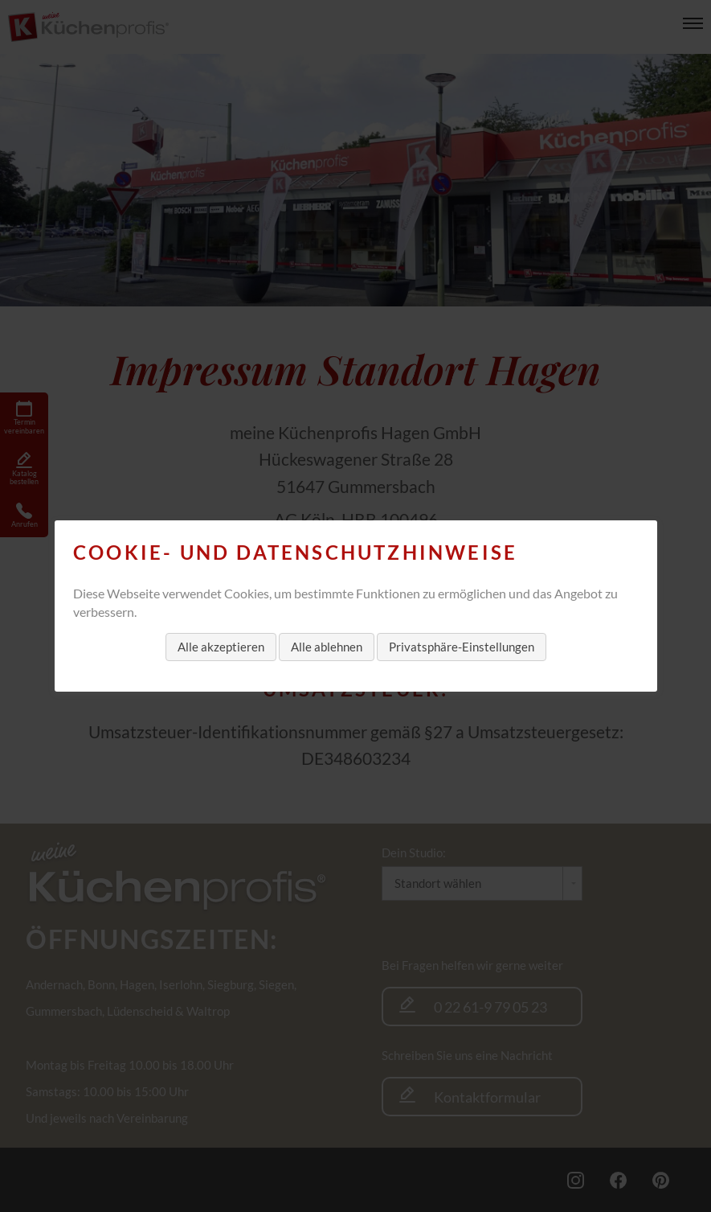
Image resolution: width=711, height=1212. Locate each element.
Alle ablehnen (326, 646)
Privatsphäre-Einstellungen (461, 646)
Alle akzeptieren (221, 646)
